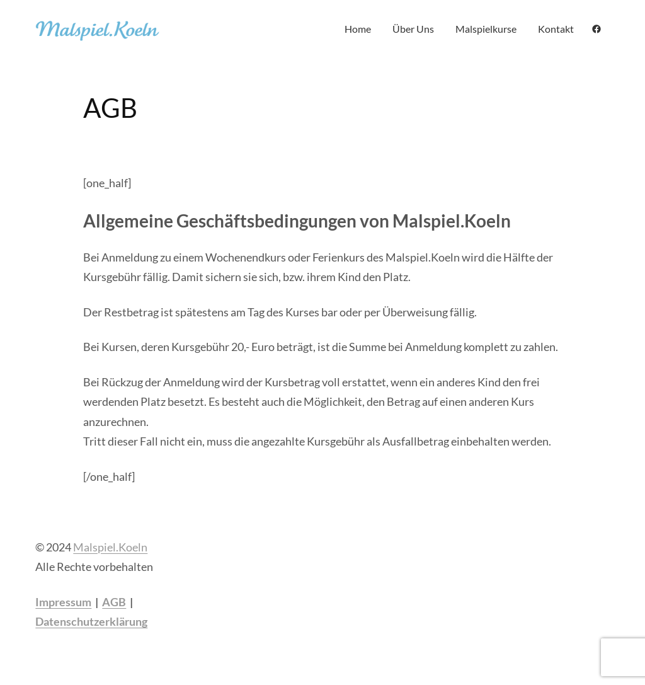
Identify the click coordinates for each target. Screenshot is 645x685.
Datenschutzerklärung (91, 621)
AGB (114, 602)
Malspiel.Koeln (110, 547)
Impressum (63, 602)
